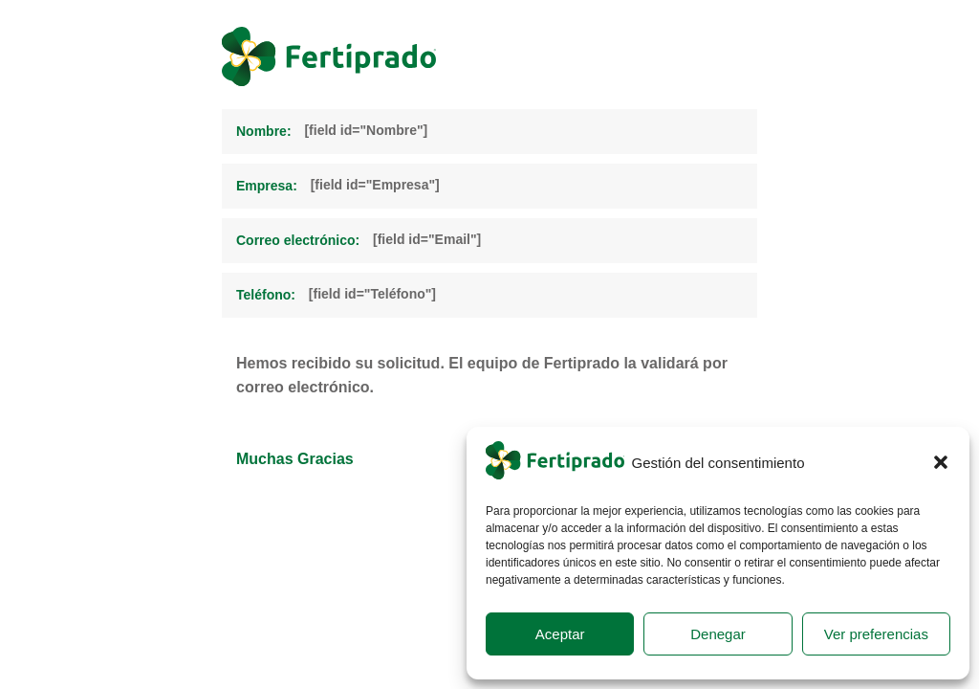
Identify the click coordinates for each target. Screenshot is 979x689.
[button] (940, 462)
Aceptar (560, 634)
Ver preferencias (876, 634)
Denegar (718, 634)
